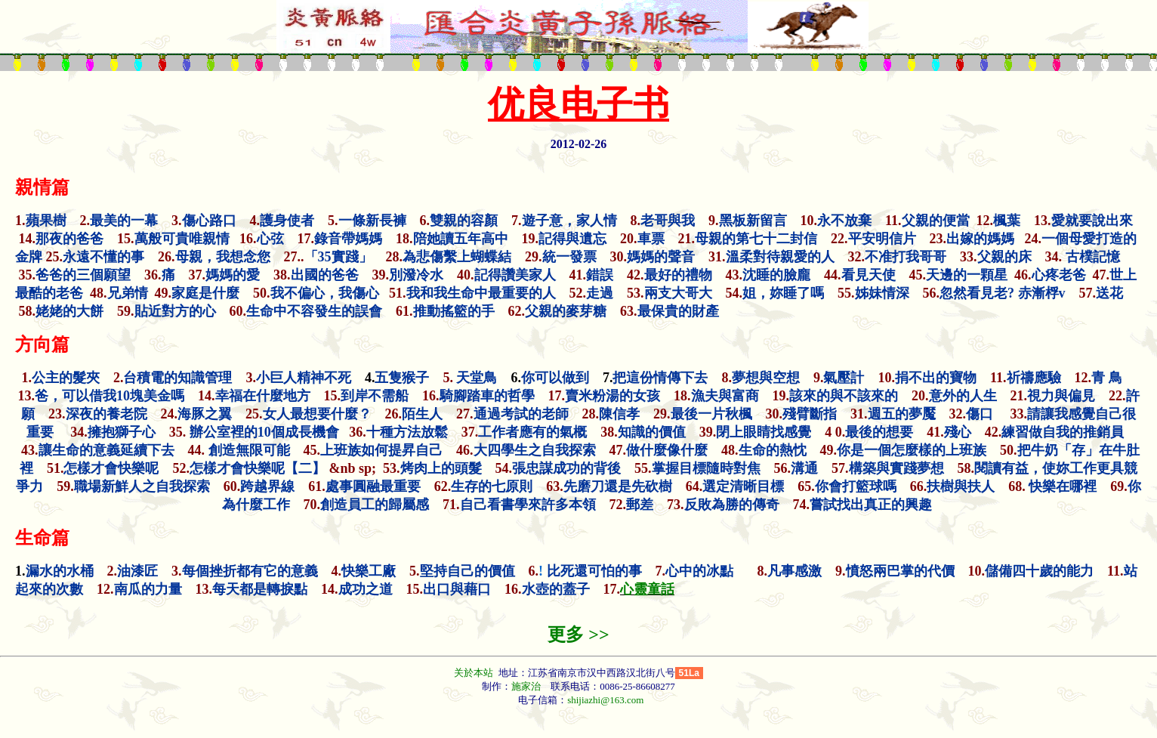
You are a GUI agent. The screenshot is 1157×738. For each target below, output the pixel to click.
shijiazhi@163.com (605, 700)
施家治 (526, 686)
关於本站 (474, 672)
